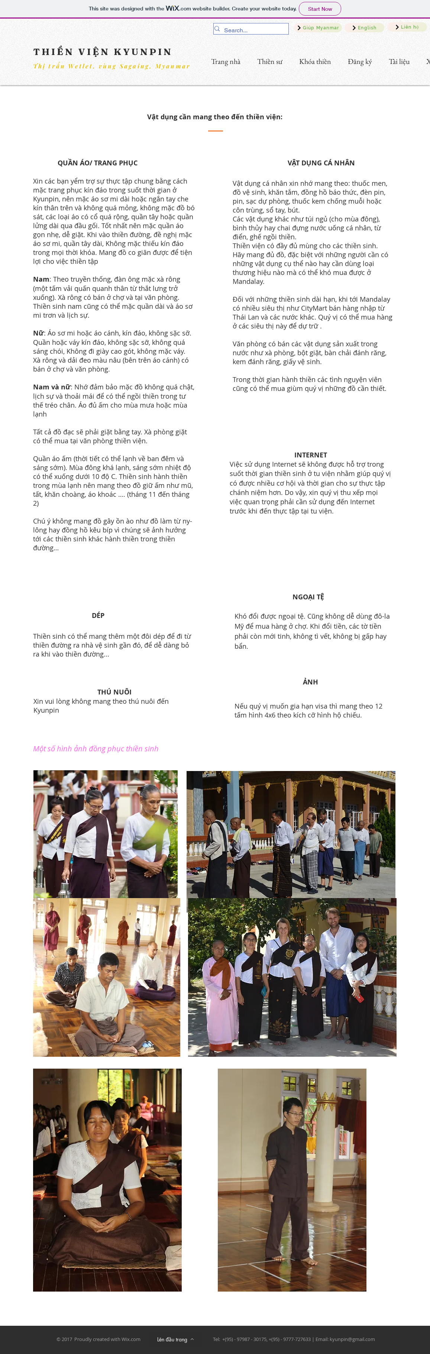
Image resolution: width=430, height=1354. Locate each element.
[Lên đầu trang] (175, 1339)
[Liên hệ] (407, 27)
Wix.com (131, 1339)
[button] (312, 61)
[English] (364, 27)
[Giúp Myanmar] (318, 27)
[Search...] (248, 30)
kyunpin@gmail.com (352, 1339)
